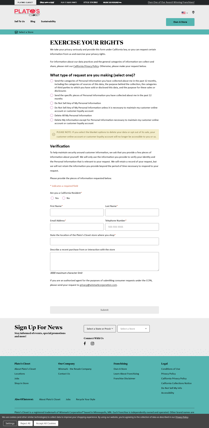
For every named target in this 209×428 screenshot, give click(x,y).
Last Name (111, 206)
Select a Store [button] (26, 32)
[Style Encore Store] (91, 2)
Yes (57, 198)
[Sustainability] (48, 22)
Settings (10, 423)
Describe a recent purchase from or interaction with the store (82, 249)
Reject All (25, 423)
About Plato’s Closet (49, 399)
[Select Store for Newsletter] (133, 328)
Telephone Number (116, 220)
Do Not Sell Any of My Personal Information (78, 103)
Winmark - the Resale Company (74, 369)
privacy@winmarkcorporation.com (98, 285)
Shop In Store (22, 383)
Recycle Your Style (85, 399)
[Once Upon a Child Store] (47, 2)
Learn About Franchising (126, 373)
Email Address (58, 220)
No (68, 198)
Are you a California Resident (66, 193)
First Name (56, 206)
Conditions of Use (170, 369)
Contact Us (64, 373)
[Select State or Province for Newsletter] (100, 328)
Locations (20, 373)
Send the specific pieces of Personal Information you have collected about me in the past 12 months (103, 97)
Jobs (17, 378)
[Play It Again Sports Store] (69, 2)
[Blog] (33, 22)
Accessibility (167, 393)
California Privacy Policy (86, 66)
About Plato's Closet (25, 369)
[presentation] (72, 296)
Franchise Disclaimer (124, 378)
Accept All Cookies (46, 423)
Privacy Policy (168, 373)
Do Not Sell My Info (171, 388)
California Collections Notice (176, 383)
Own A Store (180, 22)
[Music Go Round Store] (112, 2)
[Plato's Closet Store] (25, 2)
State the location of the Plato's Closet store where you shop (83, 235)
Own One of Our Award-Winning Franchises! (171, 2)
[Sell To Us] (21, 22)
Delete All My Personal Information (73, 115)
